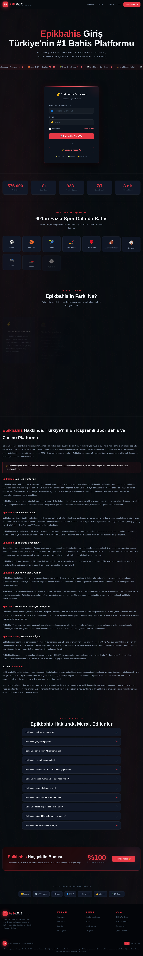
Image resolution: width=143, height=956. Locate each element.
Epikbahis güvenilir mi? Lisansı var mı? (71, 751)
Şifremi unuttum (88, 130)
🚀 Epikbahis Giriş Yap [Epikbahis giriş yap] (71, 138)
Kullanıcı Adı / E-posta (60, 107)
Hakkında (90, 4)
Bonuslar (110, 4)
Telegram (89, 931)
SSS (119, 4)
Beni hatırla (54, 130)
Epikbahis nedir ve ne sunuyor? (71, 732)
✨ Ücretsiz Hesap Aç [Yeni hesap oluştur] (71, 151)
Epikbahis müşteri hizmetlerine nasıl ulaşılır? (71, 816)
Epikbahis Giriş (132, 4)
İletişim (88, 921)
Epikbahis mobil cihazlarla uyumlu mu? (71, 797)
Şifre (51, 118)
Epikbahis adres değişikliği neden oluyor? (71, 806)
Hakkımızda (61, 917)
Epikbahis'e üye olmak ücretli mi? (71, 760)
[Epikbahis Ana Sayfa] (17, 4)
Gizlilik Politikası (122, 917)
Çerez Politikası (121, 931)
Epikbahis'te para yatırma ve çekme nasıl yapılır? (71, 778)
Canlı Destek (91, 926)
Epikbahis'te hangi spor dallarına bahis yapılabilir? (71, 769)
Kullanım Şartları (122, 921)
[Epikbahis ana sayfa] (27, 913)
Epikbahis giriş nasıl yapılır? (71, 741)
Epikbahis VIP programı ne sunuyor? (71, 825)
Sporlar (100, 4)
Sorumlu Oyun (121, 926)
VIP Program (61, 931)
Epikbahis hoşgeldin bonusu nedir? (71, 788)
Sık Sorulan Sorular (93, 917)
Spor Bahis (61, 921)
